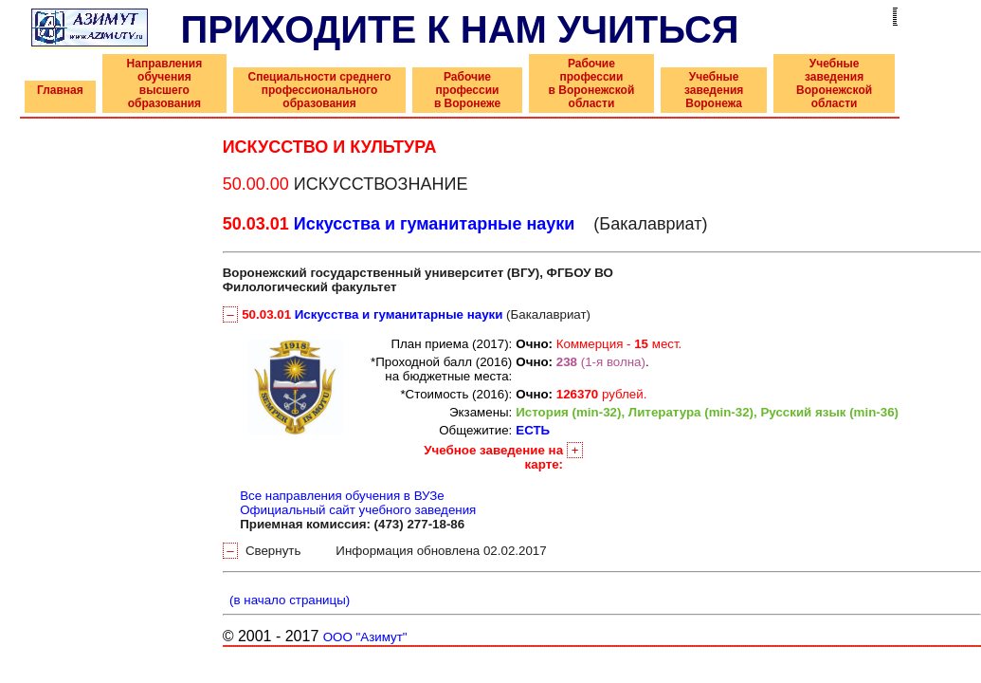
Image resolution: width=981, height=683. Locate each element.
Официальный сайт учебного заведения (358, 510)
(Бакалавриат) (406, 314)
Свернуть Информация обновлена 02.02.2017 (385, 551)
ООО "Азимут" (365, 637)
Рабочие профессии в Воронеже (467, 90)
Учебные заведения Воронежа (713, 90)
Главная (60, 90)
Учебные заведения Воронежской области (834, 83)
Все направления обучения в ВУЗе (342, 496)
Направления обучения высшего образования (165, 83)
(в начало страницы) (287, 600)
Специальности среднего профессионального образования (319, 90)
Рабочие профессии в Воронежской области (592, 83)
